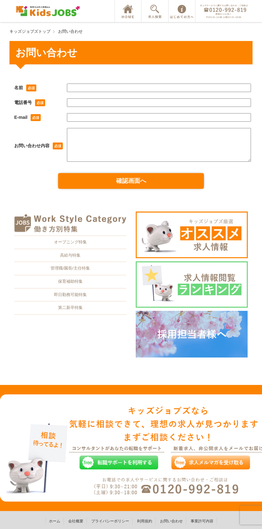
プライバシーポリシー (110, 521)
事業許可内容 (202, 521)
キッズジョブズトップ (30, 31)
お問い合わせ (70, 31)
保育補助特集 (70, 281)
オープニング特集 (70, 242)
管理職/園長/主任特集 (70, 268)
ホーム (54, 521)
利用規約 (144, 521)
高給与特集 (70, 255)
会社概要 (75, 521)
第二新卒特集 (70, 307)
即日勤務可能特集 (70, 294)
